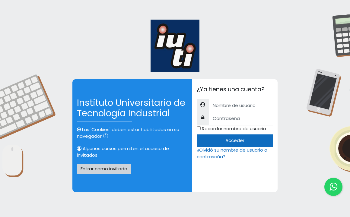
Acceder (234, 140)
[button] (107, 136)
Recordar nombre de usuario (234, 128)
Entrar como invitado (104, 168)
